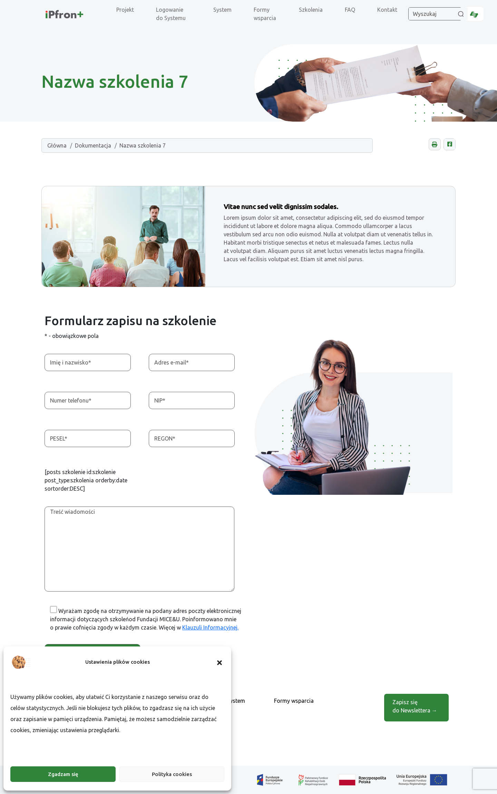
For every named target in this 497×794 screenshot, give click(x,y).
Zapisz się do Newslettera (414, 706)
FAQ (350, 10)
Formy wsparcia (265, 14)
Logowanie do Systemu (171, 14)
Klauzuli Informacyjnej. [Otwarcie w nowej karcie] (210, 627)
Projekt (125, 10)
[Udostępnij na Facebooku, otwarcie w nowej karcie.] (450, 144)
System (222, 10)
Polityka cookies (172, 774)
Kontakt (387, 10)
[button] (219, 662)
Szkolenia (311, 10)
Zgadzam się (63, 774)
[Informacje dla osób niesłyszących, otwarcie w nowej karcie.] (474, 14)
